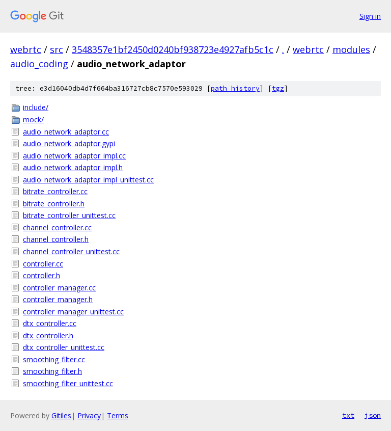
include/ (35, 107)
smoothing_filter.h (52, 371)
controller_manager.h (58, 299)
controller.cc (43, 263)
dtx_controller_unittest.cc (63, 347)
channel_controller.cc (57, 227)
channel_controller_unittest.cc (71, 251)
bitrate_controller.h (54, 203)
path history (235, 88)
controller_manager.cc (59, 287)
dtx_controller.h (48, 335)
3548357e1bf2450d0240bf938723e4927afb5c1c (172, 49)
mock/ (33, 119)
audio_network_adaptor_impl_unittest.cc (88, 179)
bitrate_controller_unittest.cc (69, 215)
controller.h (41, 275)
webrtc (25, 49)
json (373, 415)
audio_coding (39, 64)
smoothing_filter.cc (54, 359)
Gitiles (61, 415)
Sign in (370, 16)
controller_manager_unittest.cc (73, 311)
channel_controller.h (56, 239)
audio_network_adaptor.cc (66, 132)
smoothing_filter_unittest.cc (68, 383)
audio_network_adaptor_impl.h (73, 167)
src (56, 49)
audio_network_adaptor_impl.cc (74, 155)
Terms (117, 415)
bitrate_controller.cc (55, 191)
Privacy (89, 415)
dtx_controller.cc (49, 323)
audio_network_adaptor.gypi (69, 143)
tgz (278, 88)
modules (351, 49)
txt (348, 415)
